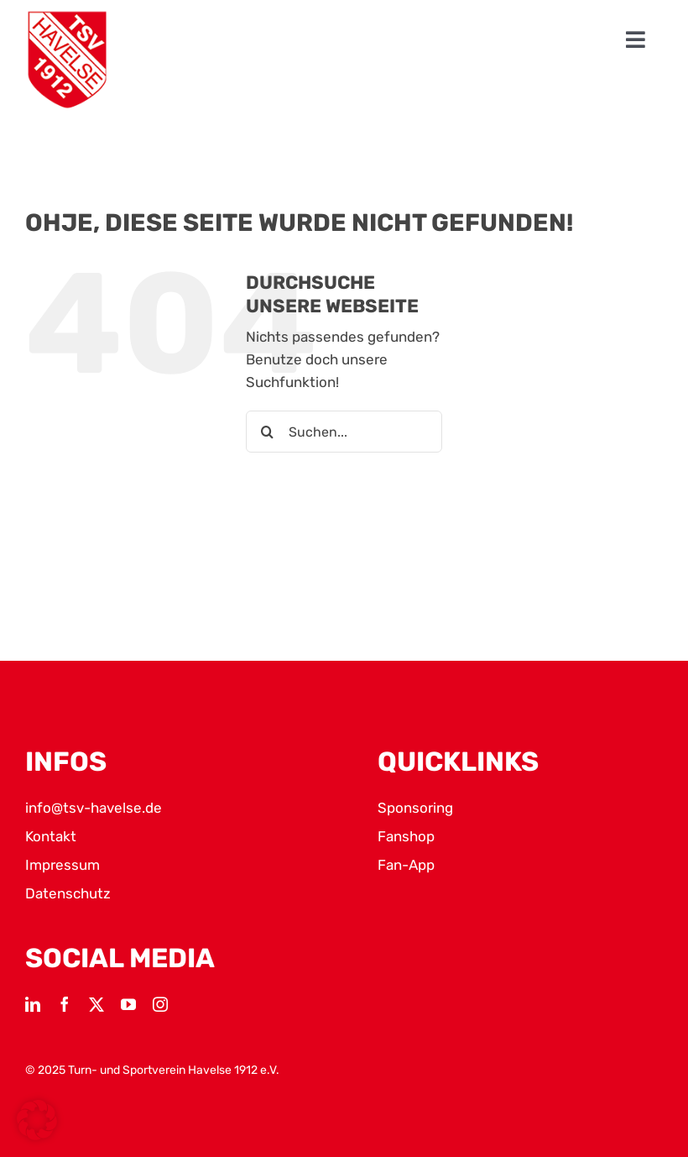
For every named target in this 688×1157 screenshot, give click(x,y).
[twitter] (96, 1004)
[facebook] (64, 1004)
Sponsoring (415, 807)
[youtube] (128, 1004)
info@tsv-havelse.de (93, 807)
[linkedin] (32, 1004)
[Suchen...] (343, 432)
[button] (37, 1120)
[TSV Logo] (67, 60)
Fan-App (406, 864)
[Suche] (267, 432)
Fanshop (406, 836)
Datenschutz (68, 893)
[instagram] (160, 1004)
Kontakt (50, 836)
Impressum (62, 864)
